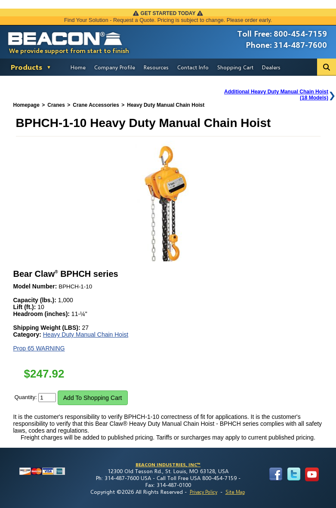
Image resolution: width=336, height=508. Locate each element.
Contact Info (193, 67)
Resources (156, 67)
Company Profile (114, 67)
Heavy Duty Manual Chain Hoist (85, 334)
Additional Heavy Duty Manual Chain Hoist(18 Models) (276, 95)
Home (78, 67)
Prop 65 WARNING (39, 348)
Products (26, 66)
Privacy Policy (203, 492)
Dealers (271, 67)
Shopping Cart (235, 67)
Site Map (235, 492)
